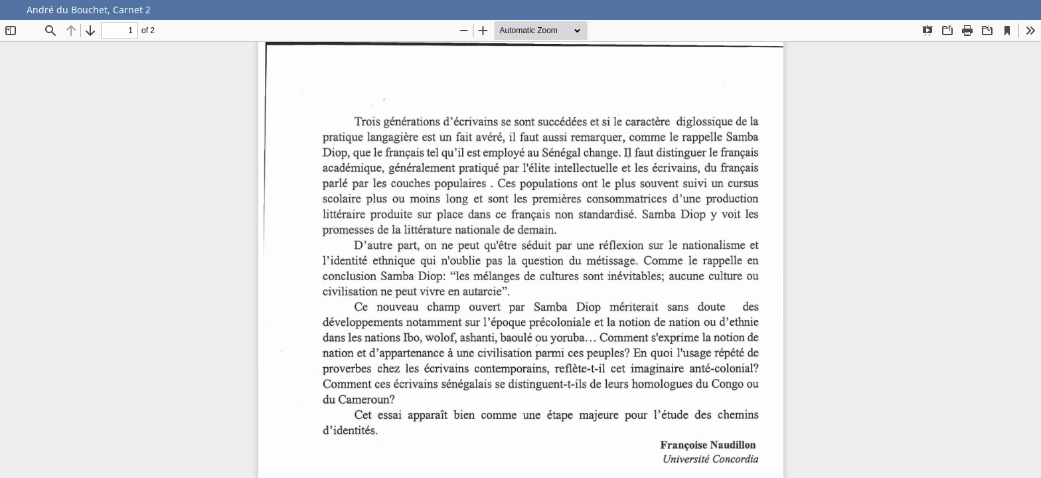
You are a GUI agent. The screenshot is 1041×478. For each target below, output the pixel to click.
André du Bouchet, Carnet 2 (89, 9)
